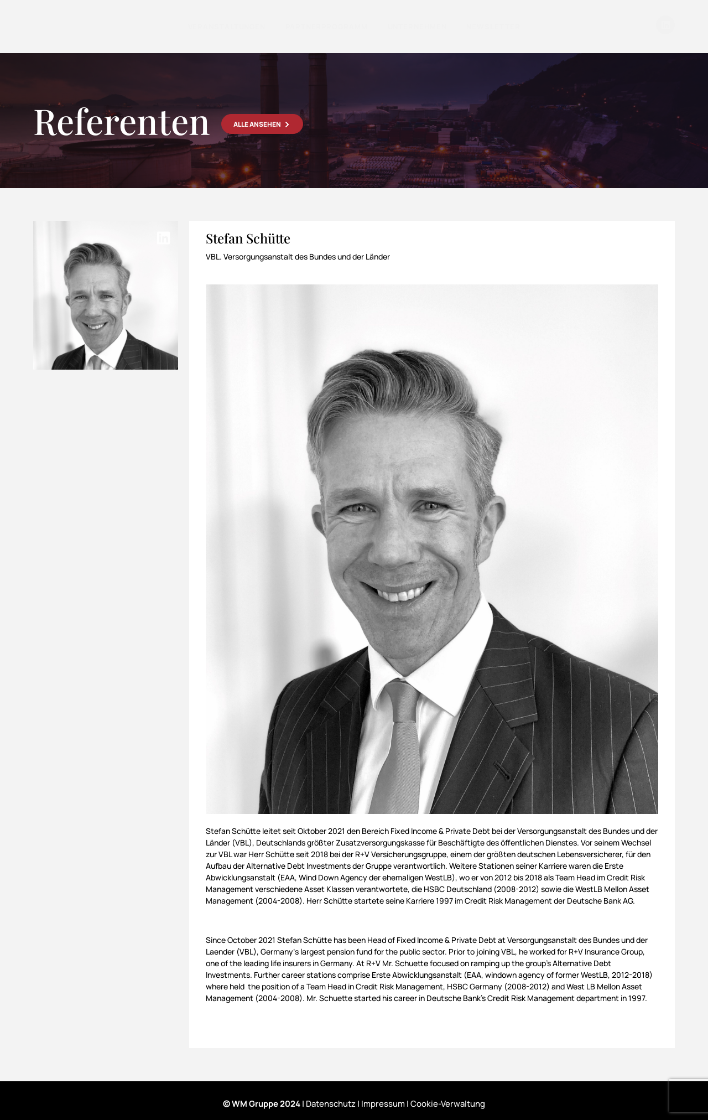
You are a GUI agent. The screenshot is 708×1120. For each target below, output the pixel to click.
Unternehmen (417, 27)
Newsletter (493, 27)
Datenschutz (331, 1103)
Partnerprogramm (326, 27)
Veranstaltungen (227, 27)
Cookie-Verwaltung (447, 1103)
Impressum (383, 1103)
